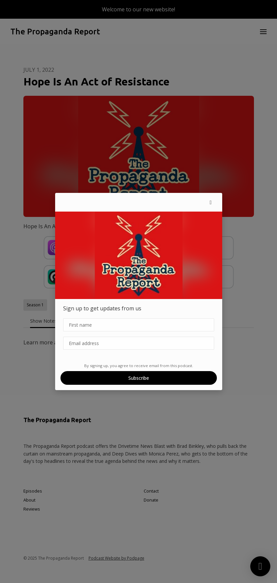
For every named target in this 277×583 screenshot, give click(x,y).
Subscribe (138, 378)
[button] (210, 202)
